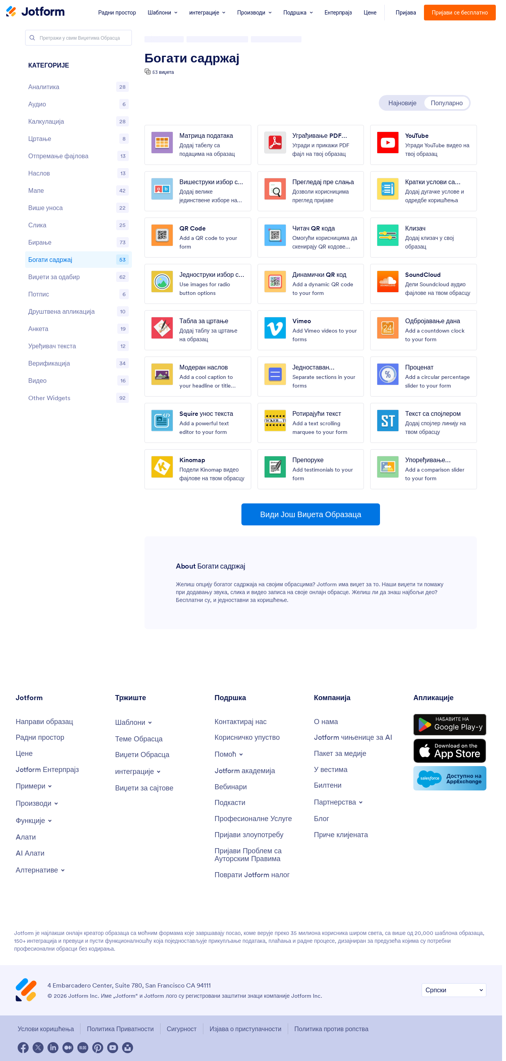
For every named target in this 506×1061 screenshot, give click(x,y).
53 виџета (163, 72)
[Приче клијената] (341, 835)
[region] (78, 233)
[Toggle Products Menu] (37, 803)
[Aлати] (26, 837)
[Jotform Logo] (35, 12)
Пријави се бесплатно (460, 12)
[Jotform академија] (245, 771)
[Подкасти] (230, 803)
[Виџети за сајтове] (144, 788)
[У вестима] (331, 770)
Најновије (403, 103)
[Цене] (24, 754)
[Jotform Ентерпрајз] (47, 770)
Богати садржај (191, 58)
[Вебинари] (231, 787)
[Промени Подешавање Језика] (454, 990)
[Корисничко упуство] (247, 738)
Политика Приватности (120, 1029)
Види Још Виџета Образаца (311, 514)
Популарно (447, 103)
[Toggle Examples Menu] (34, 786)
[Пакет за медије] (340, 754)
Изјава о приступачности (245, 1029)
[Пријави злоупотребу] (249, 835)
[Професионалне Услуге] (253, 819)
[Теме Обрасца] (139, 739)
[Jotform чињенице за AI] (353, 738)
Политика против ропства (331, 1029)
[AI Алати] (30, 853)
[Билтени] (328, 785)
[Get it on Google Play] (449, 725)
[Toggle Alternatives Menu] (41, 870)
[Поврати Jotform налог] (252, 875)
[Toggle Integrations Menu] (138, 771)
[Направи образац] (44, 722)
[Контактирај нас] (241, 722)
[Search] (32, 38)
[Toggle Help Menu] (229, 754)
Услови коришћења (46, 1029)
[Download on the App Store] (449, 751)
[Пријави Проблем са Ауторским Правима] (260, 855)
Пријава (406, 12)
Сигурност (182, 1029)
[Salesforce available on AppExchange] (449, 778)
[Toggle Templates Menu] (134, 722)
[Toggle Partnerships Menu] (339, 802)
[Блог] (321, 819)
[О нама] (326, 722)
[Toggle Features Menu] (34, 820)
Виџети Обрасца (168, 39)
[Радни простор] (40, 738)
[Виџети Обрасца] (142, 755)
